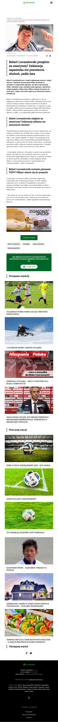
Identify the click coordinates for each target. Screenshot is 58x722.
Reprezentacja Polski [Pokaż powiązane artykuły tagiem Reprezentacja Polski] (13, 248)
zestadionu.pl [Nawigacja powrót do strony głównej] (10, 18)
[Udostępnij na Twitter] (31, 653)
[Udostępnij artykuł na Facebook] (47, 56)
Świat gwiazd (42, 689)
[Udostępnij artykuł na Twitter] (50, 56)
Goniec (31, 691)
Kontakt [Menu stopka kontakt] (29, 717)
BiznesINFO (29, 685)
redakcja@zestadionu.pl (36, 679)
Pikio (19, 685)
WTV (15, 687)
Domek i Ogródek (32, 689)
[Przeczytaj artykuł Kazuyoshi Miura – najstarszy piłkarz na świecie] (29, 554)
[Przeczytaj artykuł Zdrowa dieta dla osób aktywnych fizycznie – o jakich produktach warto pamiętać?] (29, 626)
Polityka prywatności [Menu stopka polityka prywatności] (29, 714)
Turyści (20, 687)
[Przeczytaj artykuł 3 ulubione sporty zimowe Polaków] (29, 333)
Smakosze (26, 687)
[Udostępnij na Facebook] (27, 653)
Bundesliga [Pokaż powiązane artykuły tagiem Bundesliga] (26, 244)
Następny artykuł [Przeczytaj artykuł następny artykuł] (29, 238)
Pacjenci (11, 687)
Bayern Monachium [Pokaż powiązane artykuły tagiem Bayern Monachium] (38, 244)
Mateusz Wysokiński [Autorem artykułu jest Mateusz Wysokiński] (18, 56)
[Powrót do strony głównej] (29, 664)
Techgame (41, 687)
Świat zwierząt (33, 687)
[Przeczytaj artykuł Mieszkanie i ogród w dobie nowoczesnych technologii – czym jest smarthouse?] (29, 590)
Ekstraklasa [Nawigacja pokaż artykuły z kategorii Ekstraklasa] (18, 18)
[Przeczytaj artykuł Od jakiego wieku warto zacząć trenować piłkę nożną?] (29, 298)
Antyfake (11, 689)
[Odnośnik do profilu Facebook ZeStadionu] (29, 698)
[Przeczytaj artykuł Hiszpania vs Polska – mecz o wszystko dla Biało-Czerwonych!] (29, 368)
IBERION (29, 670)
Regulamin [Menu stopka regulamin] (29, 711)
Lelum (24, 685)
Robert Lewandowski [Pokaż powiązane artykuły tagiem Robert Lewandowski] (14, 244)
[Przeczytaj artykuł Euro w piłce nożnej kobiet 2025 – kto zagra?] (29, 451)
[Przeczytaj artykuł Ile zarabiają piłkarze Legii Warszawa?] (29, 518)
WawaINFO (37, 685)
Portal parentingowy (20, 689)
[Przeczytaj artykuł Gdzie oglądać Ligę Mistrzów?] (29, 484)
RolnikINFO (45, 685)
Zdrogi (47, 687)
